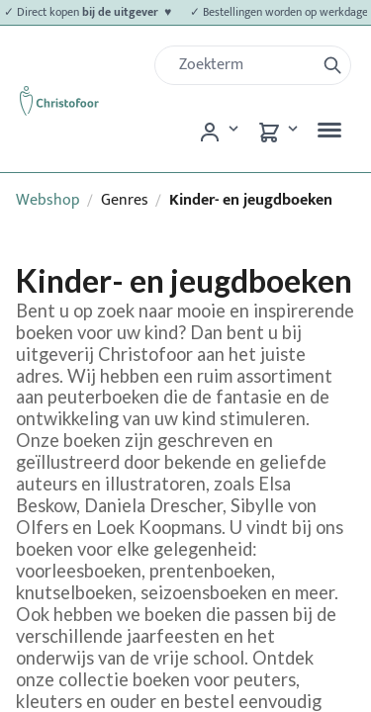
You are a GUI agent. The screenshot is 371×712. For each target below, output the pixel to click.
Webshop (48, 200)
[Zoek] (243, 65)
